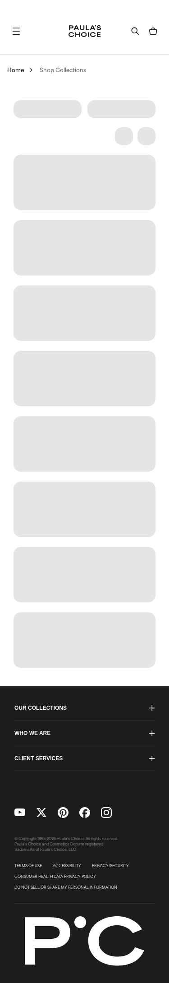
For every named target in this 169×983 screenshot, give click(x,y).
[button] (16, 31)
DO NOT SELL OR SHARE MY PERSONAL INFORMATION (65, 887)
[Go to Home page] (85, 31)
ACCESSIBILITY (67, 865)
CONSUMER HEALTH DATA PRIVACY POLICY (55, 876)
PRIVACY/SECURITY (110, 865)
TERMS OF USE (28, 865)
